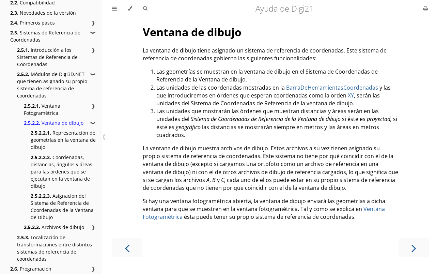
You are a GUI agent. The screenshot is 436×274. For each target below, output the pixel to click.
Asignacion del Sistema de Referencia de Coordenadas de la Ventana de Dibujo (62, 206)
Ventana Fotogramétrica (42, 109)
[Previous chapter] (127, 247)
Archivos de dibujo (54, 227)
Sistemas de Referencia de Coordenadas (45, 36)
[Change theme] (130, 8)
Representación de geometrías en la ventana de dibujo (63, 140)
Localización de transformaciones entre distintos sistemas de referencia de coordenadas (54, 248)
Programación (30, 268)
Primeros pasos (32, 22)
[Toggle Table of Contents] (114, 8)
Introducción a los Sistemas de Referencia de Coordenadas (47, 57)
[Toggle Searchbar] (145, 8)
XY (351, 95)
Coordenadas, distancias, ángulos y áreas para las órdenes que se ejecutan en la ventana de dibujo (61, 171)
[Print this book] (425, 8)
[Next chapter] (414, 247)
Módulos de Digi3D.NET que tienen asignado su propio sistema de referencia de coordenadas (52, 85)
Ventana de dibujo (53, 123)
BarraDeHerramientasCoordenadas (332, 87)
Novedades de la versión (43, 13)
